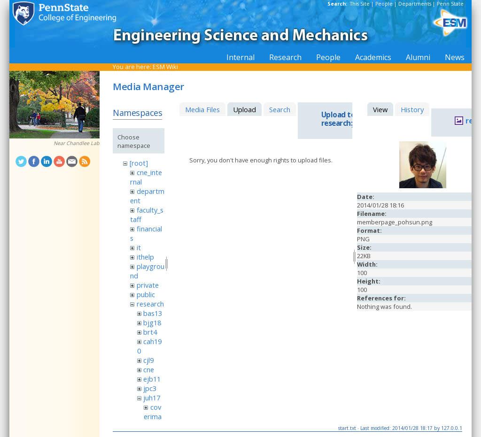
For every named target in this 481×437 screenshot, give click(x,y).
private (148, 285)
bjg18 (152, 322)
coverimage (153, 416)
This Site (360, 3)
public (146, 294)
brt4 (150, 332)
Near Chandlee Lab (77, 143)
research (150, 303)
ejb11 (152, 378)
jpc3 (149, 388)
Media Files (202, 109)
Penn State (450, 3)
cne (148, 369)
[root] (139, 163)
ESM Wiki (165, 66)
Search (279, 109)
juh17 (151, 397)
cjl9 (148, 360)
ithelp (145, 256)
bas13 (152, 313)
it (139, 247)
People (384, 3)
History (412, 109)
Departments (414, 3)
